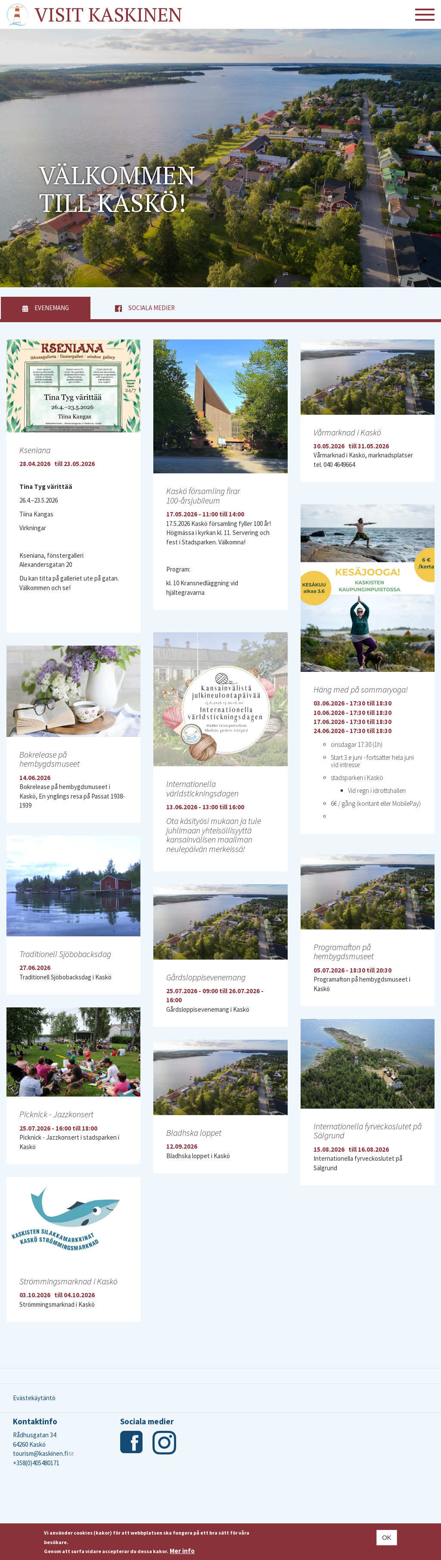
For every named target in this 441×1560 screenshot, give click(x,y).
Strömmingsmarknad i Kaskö (68, 1281)
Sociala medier (151, 308)
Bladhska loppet (193, 1132)
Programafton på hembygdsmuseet (344, 952)
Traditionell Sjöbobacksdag (65, 953)
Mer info (182, 1551)
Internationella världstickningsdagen (202, 788)
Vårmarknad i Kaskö (347, 432)
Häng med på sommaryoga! (361, 689)
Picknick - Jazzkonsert (56, 1114)
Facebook (132, 1442)
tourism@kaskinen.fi (43, 1453)
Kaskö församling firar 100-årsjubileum (203, 495)
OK (386, 1537)
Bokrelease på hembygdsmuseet (49, 759)
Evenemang (62, 307)
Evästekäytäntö (34, 1398)
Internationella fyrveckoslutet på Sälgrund (368, 1131)
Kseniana (34, 449)
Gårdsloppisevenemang (205, 977)
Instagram (164, 1442)
